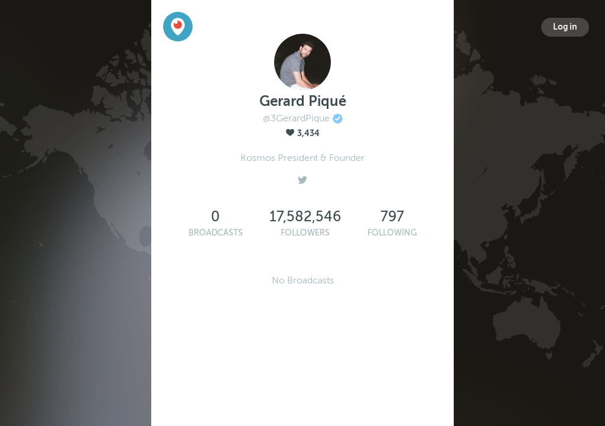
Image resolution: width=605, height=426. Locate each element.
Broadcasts (215, 232)
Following (392, 232)
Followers (305, 232)
